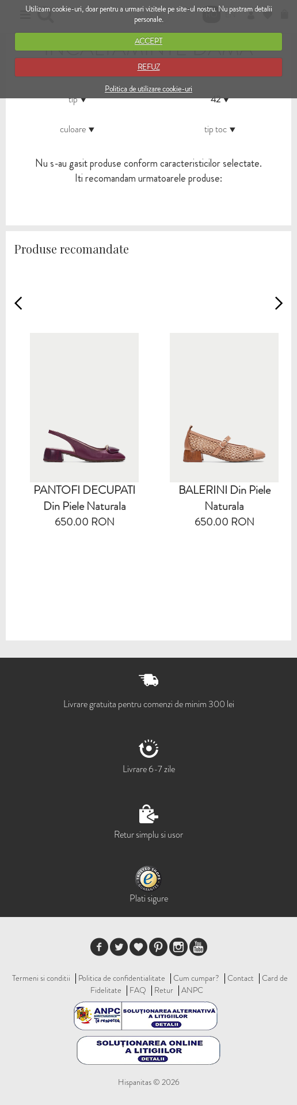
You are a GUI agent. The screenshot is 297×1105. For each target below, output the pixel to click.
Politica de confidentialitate (121, 978)
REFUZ (149, 67)
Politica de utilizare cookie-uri (148, 88)
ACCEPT (148, 41)
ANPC (192, 990)
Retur (163, 990)
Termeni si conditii (41, 978)
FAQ (138, 990)
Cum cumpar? (196, 978)
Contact (240, 978)
